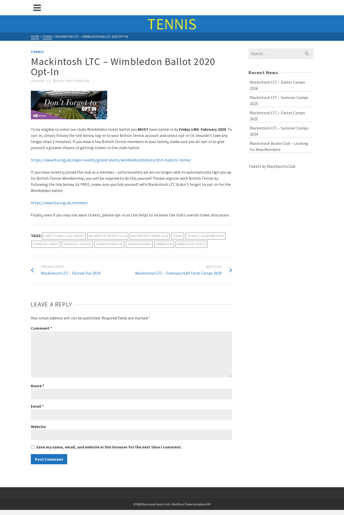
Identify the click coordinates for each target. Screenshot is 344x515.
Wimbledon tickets (191, 244)
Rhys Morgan (77, 81)
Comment (41, 328)
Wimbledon (164, 244)
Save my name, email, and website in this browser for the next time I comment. (109, 446)
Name (37, 385)
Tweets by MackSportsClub (272, 166)
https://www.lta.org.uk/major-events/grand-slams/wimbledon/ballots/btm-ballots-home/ (111, 159)
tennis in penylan (109, 244)
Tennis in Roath (139, 244)
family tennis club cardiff (64, 236)
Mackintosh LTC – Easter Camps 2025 (277, 115)
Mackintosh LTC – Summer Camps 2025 (279, 100)
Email (37, 406)
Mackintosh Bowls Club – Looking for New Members (279, 146)
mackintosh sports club (108, 236)
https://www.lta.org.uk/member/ (59, 202)
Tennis (37, 52)
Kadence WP (203, 504)
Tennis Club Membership (205, 236)
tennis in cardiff (46, 244)
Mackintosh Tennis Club (149, 236)
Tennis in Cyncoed (77, 244)
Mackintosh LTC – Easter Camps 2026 (277, 85)
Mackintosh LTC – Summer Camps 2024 (279, 131)
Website (38, 426)
